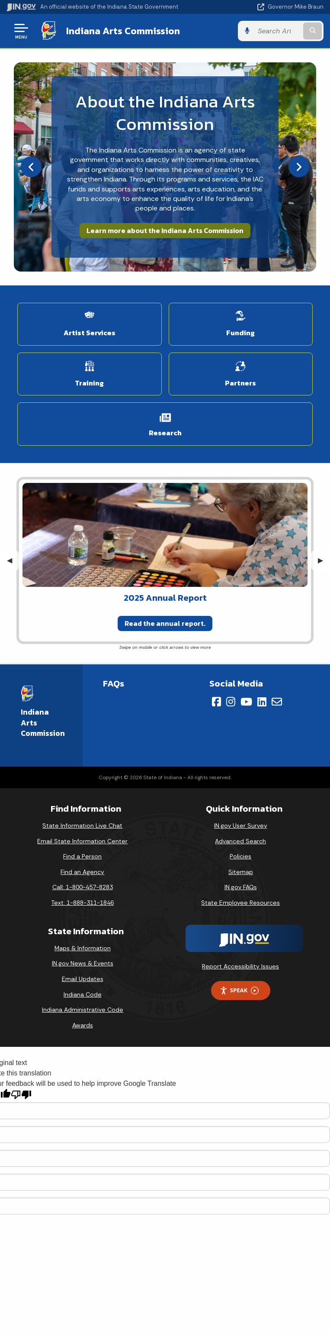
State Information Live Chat (82, 825)
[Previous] (31, 166)
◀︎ (13, 560)
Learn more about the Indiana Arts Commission (165, 230)
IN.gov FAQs (240, 887)
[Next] (298, 166)
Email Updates (82, 979)
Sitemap (240, 872)
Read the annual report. (165, 623)
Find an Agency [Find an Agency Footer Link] (82, 872)
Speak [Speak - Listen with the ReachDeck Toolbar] (239, 990)
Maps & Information (82, 948)
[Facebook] (216, 701)
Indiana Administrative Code (82, 1009)
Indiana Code (83, 994)
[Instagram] (230, 701)
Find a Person (82, 856)
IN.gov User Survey (240, 825)
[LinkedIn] (261, 701)
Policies (240, 856)
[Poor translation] (21, 1095)
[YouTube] (246, 701)
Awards (82, 1025)
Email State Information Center (82, 841)
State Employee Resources (240, 903)
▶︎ (324, 560)
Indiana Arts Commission (123, 30)
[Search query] (277, 31)
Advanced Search (240, 841)
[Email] (277, 701)
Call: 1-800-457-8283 (82, 887)
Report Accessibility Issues (240, 966)
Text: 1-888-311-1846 (82, 903)
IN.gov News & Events (82, 963)
